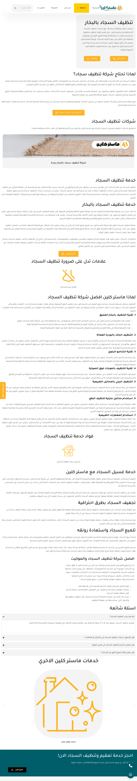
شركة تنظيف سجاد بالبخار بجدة (68, 163)
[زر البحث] (15, 8)
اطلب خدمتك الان (3, 390)
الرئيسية (96, 8)
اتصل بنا (41, 8)
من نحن (67, 8)
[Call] (130, 765)
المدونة (54, 8)
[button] (3, 710)
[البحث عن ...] (26, 8)
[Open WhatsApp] (130, 774)
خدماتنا (81, 8)
